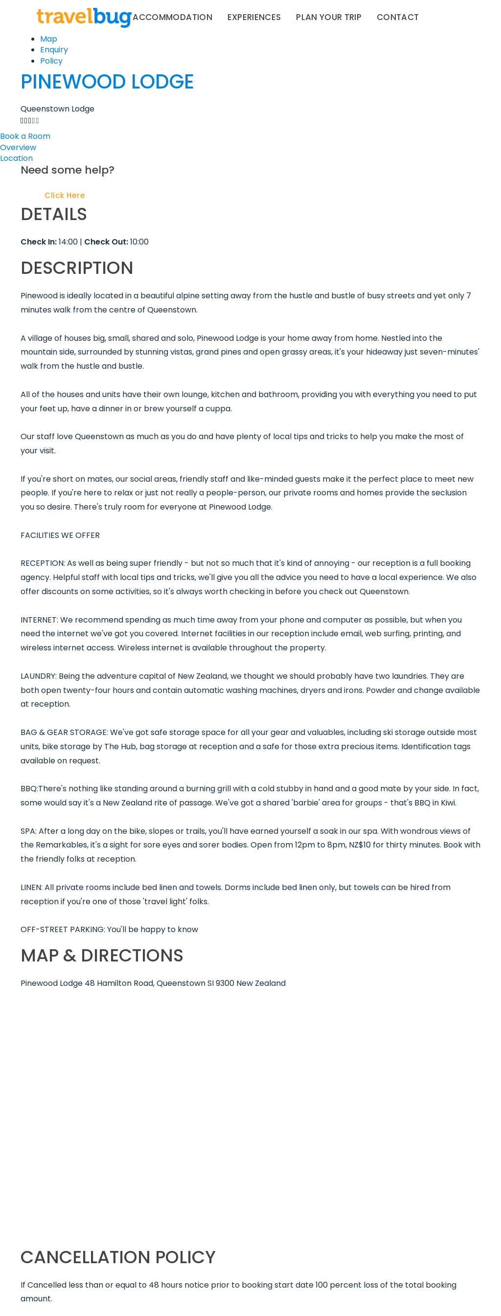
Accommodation (172, 17)
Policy (51, 61)
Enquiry (54, 49)
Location (16, 158)
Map (48, 39)
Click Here (65, 195)
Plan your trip (329, 17)
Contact (398, 17)
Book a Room (25, 136)
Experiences (254, 17)
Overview (18, 147)
